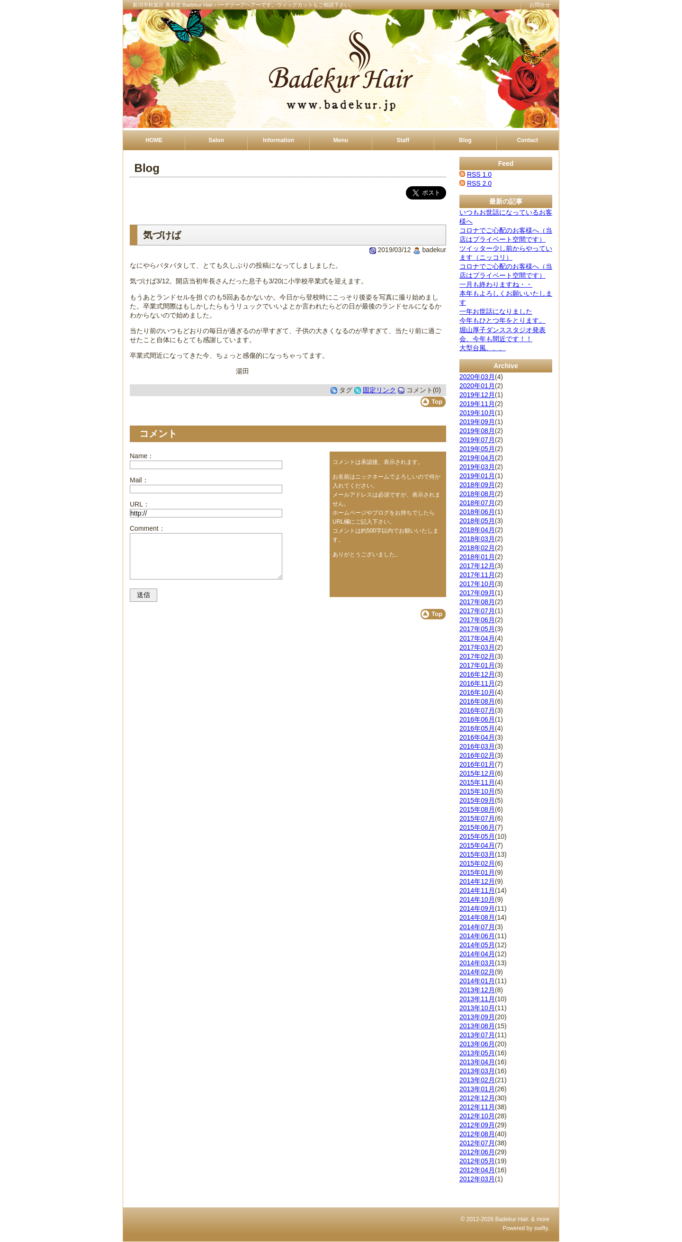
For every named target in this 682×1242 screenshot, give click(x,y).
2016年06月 (477, 719)
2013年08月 (477, 1026)
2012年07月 (477, 1143)
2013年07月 (477, 1035)
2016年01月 (477, 764)
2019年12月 (477, 395)
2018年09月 (477, 485)
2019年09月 (477, 422)
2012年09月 (477, 1125)
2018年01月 (477, 557)
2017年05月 (477, 629)
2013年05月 (477, 1053)
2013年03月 (477, 1071)
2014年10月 (477, 899)
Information (278, 140)
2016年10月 (477, 692)
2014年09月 (477, 908)
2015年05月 (477, 836)
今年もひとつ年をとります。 (502, 320)
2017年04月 (477, 638)
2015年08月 (477, 809)
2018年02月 (477, 548)
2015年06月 (477, 827)
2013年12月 (477, 990)
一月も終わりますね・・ (495, 284)
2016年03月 (477, 746)
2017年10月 (477, 584)
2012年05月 (477, 1161)
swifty (541, 1228)
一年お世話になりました (495, 311)
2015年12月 (477, 773)
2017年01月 (477, 665)
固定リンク (379, 390)
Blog (465, 140)
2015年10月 (477, 791)
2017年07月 (477, 611)
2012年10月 (477, 1116)
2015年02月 (477, 863)
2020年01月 (477, 386)
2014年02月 (477, 972)
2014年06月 (477, 936)
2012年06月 (477, 1152)
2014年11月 (477, 890)
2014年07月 (477, 927)
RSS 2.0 (479, 183)
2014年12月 (477, 881)
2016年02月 (477, 755)
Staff (403, 140)
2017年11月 (477, 575)
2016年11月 (477, 683)
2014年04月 (477, 954)
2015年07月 (477, 818)
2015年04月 (477, 845)
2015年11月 (477, 782)
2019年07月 (477, 440)
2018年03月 (477, 539)
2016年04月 (477, 737)
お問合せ (539, 5)
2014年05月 (477, 945)
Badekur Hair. (512, 1219)
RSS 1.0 (479, 174)
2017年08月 (477, 602)
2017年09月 (477, 593)
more (543, 1219)
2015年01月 (477, 872)
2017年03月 (477, 647)
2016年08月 (477, 701)
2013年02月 (477, 1080)
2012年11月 (477, 1107)
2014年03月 (477, 963)
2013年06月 (477, 1044)
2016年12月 (477, 674)
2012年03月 (477, 1179)
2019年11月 (477, 404)
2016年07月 (477, 710)
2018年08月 (477, 494)
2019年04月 (477, 458)
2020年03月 (477, 377)
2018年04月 (477, 530)
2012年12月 (477, 1098)
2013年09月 (477, 1017)
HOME (153, 140)
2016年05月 (477, 728)
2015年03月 (477, 854)
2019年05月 (477, 449)
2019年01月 (477, 476)
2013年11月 (477, 999)
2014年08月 (477, 917)
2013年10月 (477, 1008)
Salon (216, 140)
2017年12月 (477, 566)
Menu (340, 140)
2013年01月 (477, 1089)
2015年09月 (477, 800)
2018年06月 (477, 512)
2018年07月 (477, 503)
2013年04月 (477, 1062)
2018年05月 (477, 521)
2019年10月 (477, 413)
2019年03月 (477, 467)
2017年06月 (477, 620)
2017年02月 (477, 656)
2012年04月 (477, 1170)
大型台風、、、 (482, 348)
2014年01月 (477, 981)
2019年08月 (477, 431)
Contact (527, 140)
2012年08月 (477, 1134)
